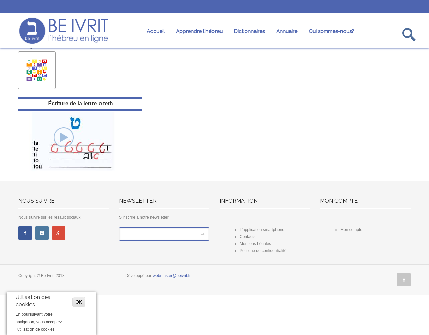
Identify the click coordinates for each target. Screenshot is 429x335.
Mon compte (351, 270)
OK (78, 302)
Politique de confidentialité (263, 291)
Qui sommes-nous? (331, 31)
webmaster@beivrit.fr (171, 316)
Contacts (247, 277)
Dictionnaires (249, 31)
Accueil (156, 31)
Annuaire (286, 31)
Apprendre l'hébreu (199, 31)
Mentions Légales (255, 284)
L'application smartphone (262, 270)
